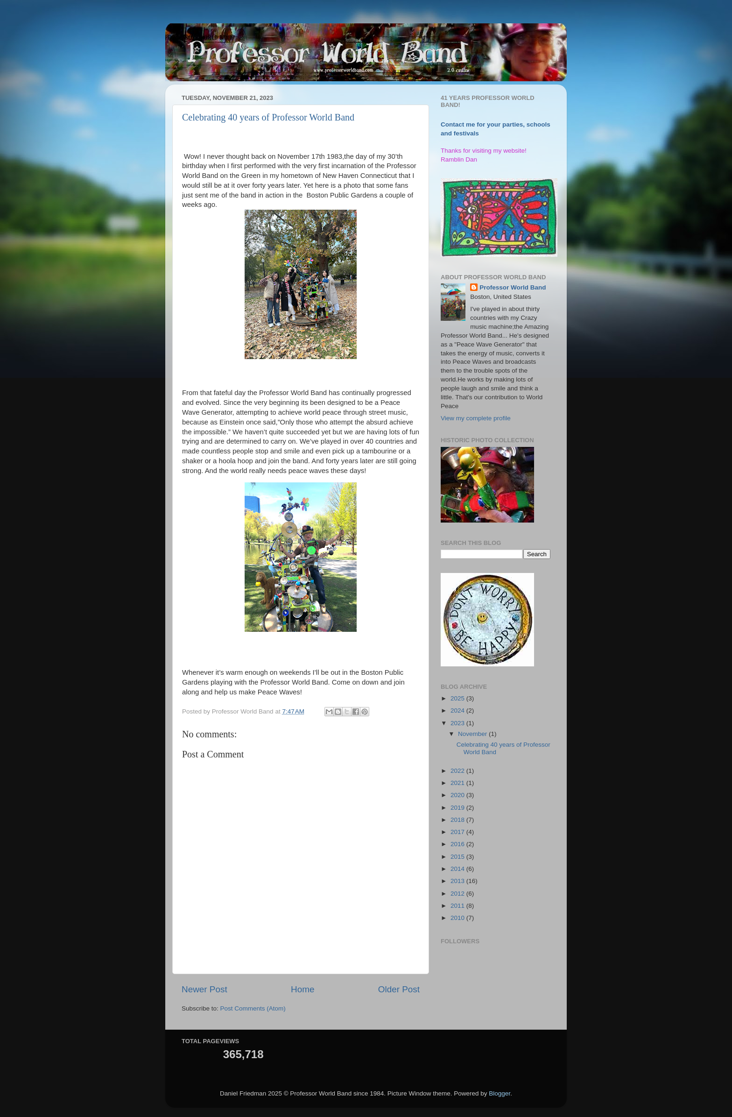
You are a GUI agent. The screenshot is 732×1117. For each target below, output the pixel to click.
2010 (458, 917)
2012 (458, 893)
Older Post (399, 989)
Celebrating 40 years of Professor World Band (268, 117)
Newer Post (204, 989)
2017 (458, 831)
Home (302, 989)
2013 (458, 880)
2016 (458, 844)
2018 (458, 819)
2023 (458, 723)
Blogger (499, 1093)
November (473, 733)
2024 (458, 710)
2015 (458, 856)
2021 (458, 782)
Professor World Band (512, 287)
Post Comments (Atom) (253, 1008)
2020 (458, 795)
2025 (458, 698)
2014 (458, 868)
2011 (458, 905)
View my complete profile (476, 418)
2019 (458, 807)
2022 (458, 770)
